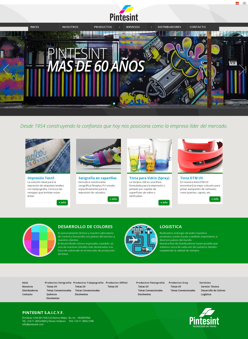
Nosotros (27, 286)
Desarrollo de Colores (213, 290)
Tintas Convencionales (58, 290)
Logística (206, 294)
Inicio (25, 282)
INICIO (34, 27)
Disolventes (52, 298)
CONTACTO (198, 27)
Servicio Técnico (210, 286)
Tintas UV (51, 286)
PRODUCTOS (103, 27)
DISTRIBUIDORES (169, 27)
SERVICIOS (133, 27)
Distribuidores (30, 290)
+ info (62, 202)
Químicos (51, 294)
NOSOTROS (70, 27)
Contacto (27, 294)
